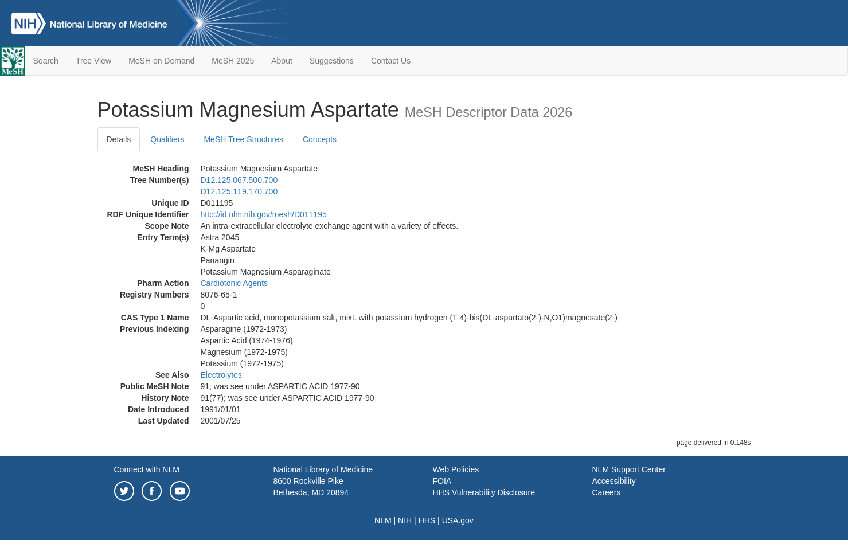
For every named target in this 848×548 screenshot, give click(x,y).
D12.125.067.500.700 (239, 180)
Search (45, 60)
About (281, 60)
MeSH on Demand (161, 60)
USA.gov (458, 520)
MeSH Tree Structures (243, 139)
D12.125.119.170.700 (239, 191)
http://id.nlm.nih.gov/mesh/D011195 (264, 214)
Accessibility (614, 481)
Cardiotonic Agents (234, 283)
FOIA (442, 481)
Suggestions (332, 60)
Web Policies (456, 469)
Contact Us (391, 60)
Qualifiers (167, 139)
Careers (606, 492)
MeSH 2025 (233, 60)
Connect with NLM (146, 469)
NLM (383, 520)
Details (119, 139)
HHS (427, 520)
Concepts (320, 139)
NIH (405, 520)
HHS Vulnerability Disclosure (484, 492)
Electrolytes (221, 374)
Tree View (93, 60)
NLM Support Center (629, 469)
